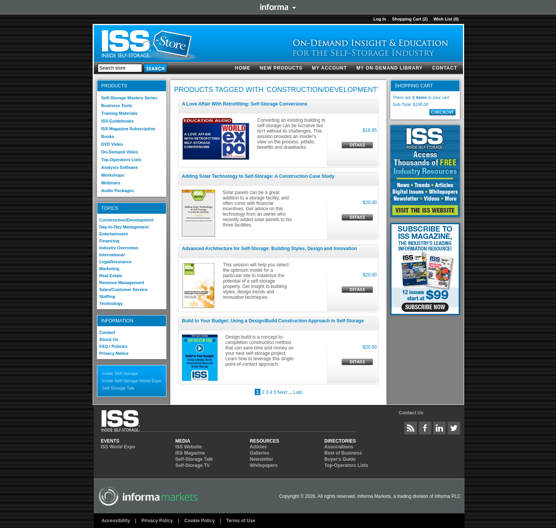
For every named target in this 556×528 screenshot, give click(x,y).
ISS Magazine (190, 453)
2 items (419, 97)
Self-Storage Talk (118, 388)
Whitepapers (264, 465)
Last (297, 392)
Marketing (109, 268)
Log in (379, 19)
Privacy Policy (157, 520)
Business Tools (116, 105)
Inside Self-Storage (120, 373)
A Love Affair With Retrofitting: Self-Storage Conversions (244, 104)
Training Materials (119, 113)
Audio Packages (117, 190)
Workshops (112, 175)
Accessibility (116, 520)
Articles (258, 447)
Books (107, 136)
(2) (424, 19)
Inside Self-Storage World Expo (131, 380)
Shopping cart (406, 19)
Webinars (110, 183)
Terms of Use (240, 520)
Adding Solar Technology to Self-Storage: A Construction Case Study (258, 176)
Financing (109, 240)
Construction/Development (126, 220)
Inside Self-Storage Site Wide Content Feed (410, 427)
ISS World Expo (118, 447)
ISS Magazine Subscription (128, 128)
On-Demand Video (119, 152)
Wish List (443, 19)
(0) (456, 19)
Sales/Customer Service (123, 289)
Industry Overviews (119, 247)
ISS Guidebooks (117, 121)
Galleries (260, 453)
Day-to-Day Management (124, 227)
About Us (108, 339)
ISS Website (188, 447)
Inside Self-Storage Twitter (454, 427)
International (112, 254)
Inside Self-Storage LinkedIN (439, 427)
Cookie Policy (199, 520)
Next (282, 392)
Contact (444, 68)
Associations (338, 447)
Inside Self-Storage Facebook (425, 427)
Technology (111, 303)
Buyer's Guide (340, 459)
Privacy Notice (114, 353)
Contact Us (411, 413)
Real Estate (110, 275)
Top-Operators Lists (121, 159)
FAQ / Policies (113, 346)
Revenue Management (121, 282)
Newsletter (261, 459)
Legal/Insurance (115, 261)
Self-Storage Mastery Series (129, 97)
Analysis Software (119, 167)
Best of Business (343, 453)
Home (243, 68)
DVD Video (112, 144)
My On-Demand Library (389, 68)
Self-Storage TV (192, 465)
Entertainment (113, 234)
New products (281, 68)
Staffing (107, 296)
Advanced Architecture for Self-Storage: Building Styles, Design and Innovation (269, 248)
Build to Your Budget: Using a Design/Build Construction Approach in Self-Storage (273, 321)
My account (329, 68)
